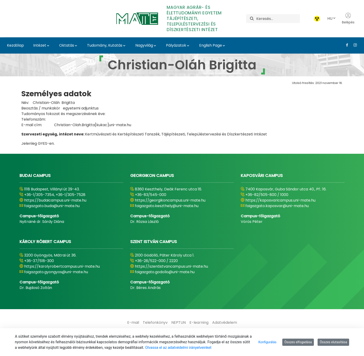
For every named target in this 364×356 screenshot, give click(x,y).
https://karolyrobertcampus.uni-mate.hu (62, 266)
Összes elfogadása (298, 342)
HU (331, 18)
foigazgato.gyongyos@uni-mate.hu (56, 272)
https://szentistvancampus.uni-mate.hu (171, 266)
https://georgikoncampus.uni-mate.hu (170, 200)
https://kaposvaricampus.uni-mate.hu (280, 200)
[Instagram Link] (353, 45)
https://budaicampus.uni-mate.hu (55, 200)
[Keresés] (278, 18)
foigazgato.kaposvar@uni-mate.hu (277, 205)
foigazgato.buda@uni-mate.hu (52, 205)
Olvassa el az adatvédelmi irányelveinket (178, 347)
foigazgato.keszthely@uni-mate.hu (166, 205)
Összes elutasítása (333, 342)
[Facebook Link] (345, 45)
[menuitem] (133, 322)
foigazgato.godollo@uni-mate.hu (165, 272)
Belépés (348, 19)
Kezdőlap (15, 45)
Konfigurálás (267, 342)
